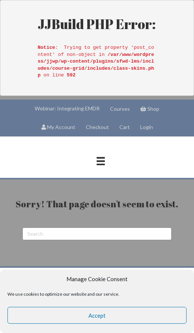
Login (146, 127)
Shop (149, 109)
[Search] (97, 233)
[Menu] (100, 160)
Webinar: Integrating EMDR (67, 108)
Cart (124, 127)
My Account (58, 127)
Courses (120, 109)
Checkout (97, 127)
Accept (97, 315)
